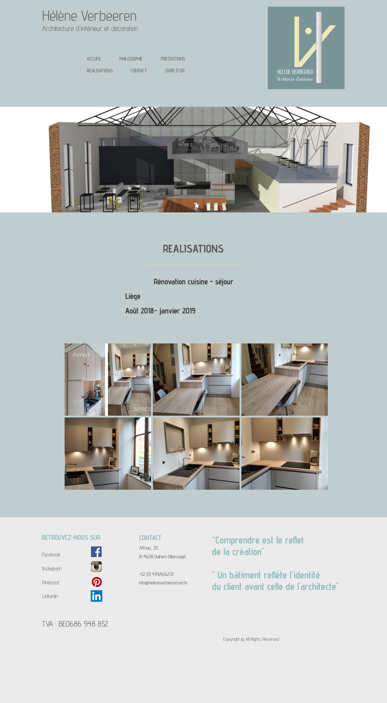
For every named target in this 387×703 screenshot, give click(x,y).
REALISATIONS (193, 248)
